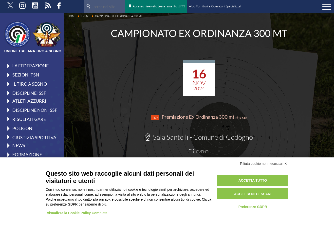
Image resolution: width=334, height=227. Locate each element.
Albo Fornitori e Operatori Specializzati (215, 6)
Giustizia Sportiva (34, 137)
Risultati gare (29, 118)
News (18, 145)
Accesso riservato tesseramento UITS (159, 6)
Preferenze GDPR (252, 207)
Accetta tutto (253, 180)
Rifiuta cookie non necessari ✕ (263, 164)
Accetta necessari (252, 194)
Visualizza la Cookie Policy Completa (77, 213)
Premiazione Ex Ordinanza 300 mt (199, 117)
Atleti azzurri (29, 101)
